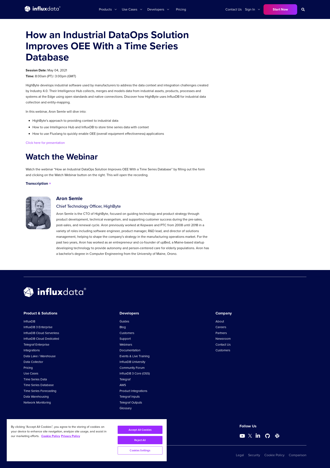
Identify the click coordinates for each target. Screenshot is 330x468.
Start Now (280, 9)
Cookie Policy (274, 455)
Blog (123, 327)
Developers (155, 9)
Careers (221, 327)
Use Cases (129, 9)
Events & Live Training (135, 356)
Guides (124, 321)
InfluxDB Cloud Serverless (41, 333)
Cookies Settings (140, 450)
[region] (87, 440)
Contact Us (233, 9)
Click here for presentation (45, 142)
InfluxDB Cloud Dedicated (41, 338)
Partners (221, 333)
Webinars (126, 344)
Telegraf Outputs (131, 402)
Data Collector (33, 362)
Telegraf (125, 379)
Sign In (250, 9)
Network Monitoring (37, 402)
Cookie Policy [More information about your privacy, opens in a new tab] (50, 436)
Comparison (297, 455)
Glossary (126, 408)
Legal (240, 455)
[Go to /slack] (277, 436)
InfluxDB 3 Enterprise (38, 327)
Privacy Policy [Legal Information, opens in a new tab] (70, 436)
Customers (127, 333)
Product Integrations (133, 391)
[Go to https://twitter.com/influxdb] (250, 436)
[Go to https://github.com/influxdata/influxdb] (267, 436)
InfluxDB (29, 321)
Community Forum (132, 367)
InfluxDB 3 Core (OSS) (135, 373)
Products (105, 9)
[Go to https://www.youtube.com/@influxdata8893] (243, 436)
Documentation (130, 350)
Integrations (32, 350)
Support (125, 338)
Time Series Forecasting (40, 391)
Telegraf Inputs (130, 396)
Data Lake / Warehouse (40, 356)
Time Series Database (39, 385)
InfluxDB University (132, 362)
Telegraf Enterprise (36, 344)
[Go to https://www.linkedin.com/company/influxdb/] (258, 435)
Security (254, 455)
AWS (123, 385)
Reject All (140, 440)
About (220, 321)
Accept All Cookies (140, 430)
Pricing (181, 9)
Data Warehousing (36, 396)
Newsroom (223, 338)
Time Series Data (35, 379)
